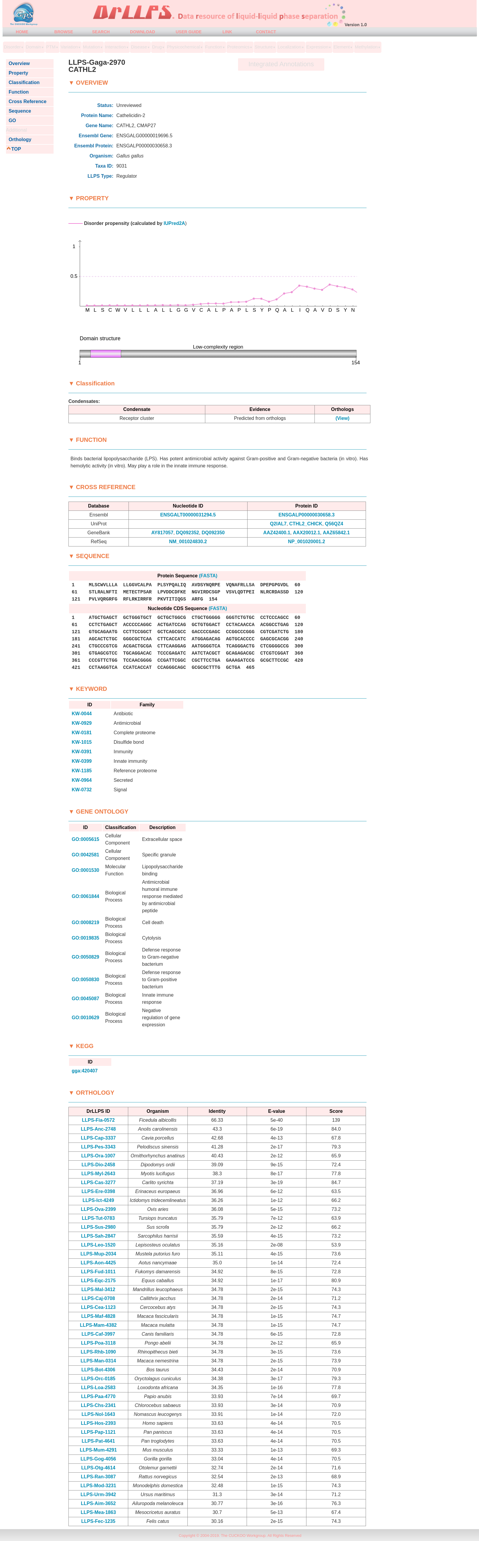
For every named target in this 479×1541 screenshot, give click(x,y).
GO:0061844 (85, 896)
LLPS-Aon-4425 (98, 1262)
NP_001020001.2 (306, 541)
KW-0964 (82, 780)
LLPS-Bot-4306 (98, 1369)
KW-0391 (82, 751)
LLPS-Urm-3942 (98, 1494)
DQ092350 (213, 532)
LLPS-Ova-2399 (98, 1209)
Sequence (18, 111)
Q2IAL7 (278, 523)
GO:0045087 (85, 998)
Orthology (18, 139)
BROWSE (63, 31)
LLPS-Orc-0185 (98, 1378)
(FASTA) (208, 575)
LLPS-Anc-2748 (98, 1129)
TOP (16, 149)
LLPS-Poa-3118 (98, 1342)
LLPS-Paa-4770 (98, 1396)
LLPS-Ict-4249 (98, 1200)
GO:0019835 (85, 937)
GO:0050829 (85, 956)
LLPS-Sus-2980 (98, 1227)
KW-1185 (82, 770)
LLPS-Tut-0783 (98, 1218)
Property (17, 72)
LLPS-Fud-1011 (98, 1271)
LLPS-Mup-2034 (98, 1253)
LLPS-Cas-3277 (98, 1182)
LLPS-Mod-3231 (98, 1485)
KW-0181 (82, 732)
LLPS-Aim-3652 (98, 1503)
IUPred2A (174, 223)
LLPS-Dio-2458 (98, 1164)
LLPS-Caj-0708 (98, 1298)
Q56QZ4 (334, 523)
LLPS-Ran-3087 (98, 1476)
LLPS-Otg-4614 (98, 1467)
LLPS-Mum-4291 (98, 1449)
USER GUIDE (188, 31)
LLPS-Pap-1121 (98, 1432)
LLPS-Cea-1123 (98, 1307)
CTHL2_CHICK (305, 523)
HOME (22, 31)
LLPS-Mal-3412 (98, 1289)
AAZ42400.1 (276, 532)
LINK (227, 31)
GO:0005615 (85, 839)
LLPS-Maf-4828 (98, 1316)
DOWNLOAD (142, 31)
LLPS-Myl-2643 (98, 1173)
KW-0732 (82, 789)
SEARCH (100, 31)
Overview (18, 63)
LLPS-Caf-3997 (98, 1334)
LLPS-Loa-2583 (98, 1387)
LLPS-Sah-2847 (98, 1236)
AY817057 (162, 532)
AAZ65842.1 (336, 532)
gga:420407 (85, 1070)
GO (11, 120)
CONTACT (266, 31)
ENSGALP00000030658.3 (306, 514)
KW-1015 (82, 742)
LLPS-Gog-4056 (98, 1458)
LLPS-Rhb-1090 (98, 1351)
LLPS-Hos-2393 (98, 1423)
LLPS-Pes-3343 (98, 1146)
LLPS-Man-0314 (98, 1360)
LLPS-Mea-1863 (98, 1512)
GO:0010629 (85, 1017)
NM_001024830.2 (188, 541)
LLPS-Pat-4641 (98, 1441)
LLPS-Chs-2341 (98, 1405)
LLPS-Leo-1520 (98, 1244)
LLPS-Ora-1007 (98, 1155)
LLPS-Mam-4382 (98, 1325)
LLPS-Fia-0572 (98, 1120)
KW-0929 (82, 723)
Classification (23, 82)
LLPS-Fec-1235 (98, 1521)
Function (17, 91)
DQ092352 (187, 532)
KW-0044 (82, 713)
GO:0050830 (85, 979)
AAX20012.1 (306, 532)
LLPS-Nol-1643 (98, 1414)
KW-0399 (82, 761)
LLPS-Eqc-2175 (98, 1280)
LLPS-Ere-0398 (98, 1191)
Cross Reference (26, 101)
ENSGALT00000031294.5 (188, 514)
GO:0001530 (85, 870)
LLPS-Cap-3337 (98, 1137)
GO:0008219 (85, 922)
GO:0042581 (85, 854)
